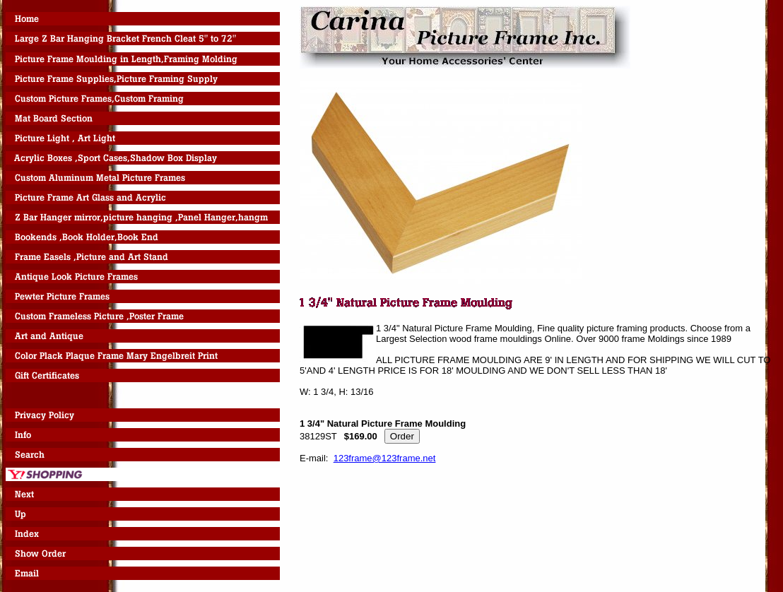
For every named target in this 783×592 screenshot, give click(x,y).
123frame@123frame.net (385, 458)
